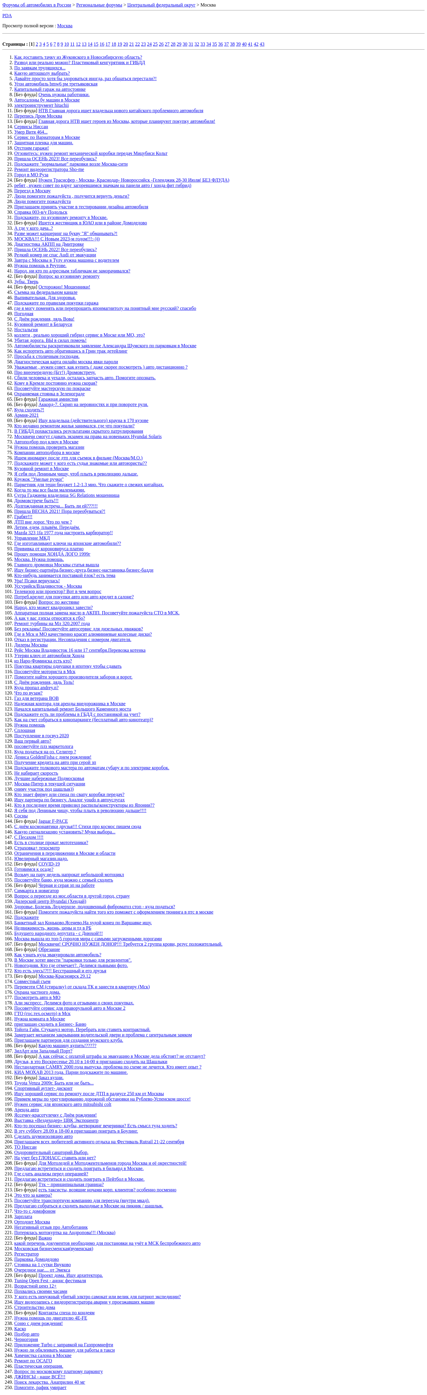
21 (131, 44)
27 (167, 44)
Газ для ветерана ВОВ (36, 698)
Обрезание (49, 949)
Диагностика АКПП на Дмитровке (49, 244)
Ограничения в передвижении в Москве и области (64, 853)
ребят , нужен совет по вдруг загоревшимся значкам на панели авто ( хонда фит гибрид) (102, 185)
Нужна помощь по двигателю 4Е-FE (50, 1318)
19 (119, 44)
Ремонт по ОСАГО (33, 1360)
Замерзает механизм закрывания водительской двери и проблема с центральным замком (103, 1034)
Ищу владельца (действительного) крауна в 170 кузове (94, 420)
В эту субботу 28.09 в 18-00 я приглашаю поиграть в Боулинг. (76, 1131)
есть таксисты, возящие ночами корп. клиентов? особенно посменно (107, 1189)
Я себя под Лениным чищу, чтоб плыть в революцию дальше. (76, 473)
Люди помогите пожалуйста (42, 201)
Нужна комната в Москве (39, 1018)
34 (208, 44)
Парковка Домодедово (36, 1259)
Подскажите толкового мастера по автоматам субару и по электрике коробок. (91, 767)
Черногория (26, 1339)
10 (66, 44)
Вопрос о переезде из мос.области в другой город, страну (72, 895)
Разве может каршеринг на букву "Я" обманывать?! (65, 233)
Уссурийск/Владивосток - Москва (48, 586)
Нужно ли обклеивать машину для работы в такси (64, 1350)
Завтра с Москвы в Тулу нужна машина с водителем (66, 260)
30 (185, 44)
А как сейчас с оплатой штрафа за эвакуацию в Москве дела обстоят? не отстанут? (122, 1056)
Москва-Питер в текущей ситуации (49, 783)
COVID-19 (49, 863)
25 (155, 44)
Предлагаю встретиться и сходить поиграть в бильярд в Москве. (79, 1168)
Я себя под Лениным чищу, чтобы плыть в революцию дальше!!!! (80, 810)
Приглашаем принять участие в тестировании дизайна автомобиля (81, 206)
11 (72, 44)
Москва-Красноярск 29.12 (65, 976)
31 (191, 44)
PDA (7, 15)
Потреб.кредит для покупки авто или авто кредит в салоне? (74, 596)
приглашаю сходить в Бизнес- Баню (50, 1024)
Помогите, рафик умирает (40, 1387)
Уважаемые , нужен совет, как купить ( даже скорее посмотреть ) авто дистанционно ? (101, 367)
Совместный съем (32, 981)
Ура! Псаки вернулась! (37, 580)
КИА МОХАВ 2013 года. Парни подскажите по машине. (71, 1072)
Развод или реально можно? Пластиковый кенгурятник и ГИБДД (79, 62)
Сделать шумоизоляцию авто (43, 1136)
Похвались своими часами (40, 1291)
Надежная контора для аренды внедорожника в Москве (69, 703)
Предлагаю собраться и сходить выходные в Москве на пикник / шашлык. (88, 1205)
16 (102, 44)
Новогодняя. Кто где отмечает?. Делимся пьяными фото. (71, 965)
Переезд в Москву (32, 190)
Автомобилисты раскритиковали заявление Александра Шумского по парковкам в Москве (105, 345)
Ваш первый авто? (32, 741)
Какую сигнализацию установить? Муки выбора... (64, 831)
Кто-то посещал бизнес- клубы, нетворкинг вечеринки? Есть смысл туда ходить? (95, 1125)
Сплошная (24, 730)
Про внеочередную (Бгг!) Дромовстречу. (55, 372)
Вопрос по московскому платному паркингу (58, 1371)
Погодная (23, 313)
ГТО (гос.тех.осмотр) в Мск (42, 1013)
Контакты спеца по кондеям (67, 1312)
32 (197, 44)
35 (214, 44)
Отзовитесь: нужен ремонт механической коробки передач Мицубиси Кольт (91, 153)
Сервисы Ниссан (31, 126)
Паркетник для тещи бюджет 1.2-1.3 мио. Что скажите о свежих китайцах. (89, 484)
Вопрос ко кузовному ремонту (69, 276)
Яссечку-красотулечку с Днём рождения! (55, 1114)
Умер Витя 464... (31, 131)
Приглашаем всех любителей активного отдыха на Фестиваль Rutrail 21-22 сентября (99, 1141)
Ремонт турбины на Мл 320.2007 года (52, 623)
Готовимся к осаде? (33, 869)
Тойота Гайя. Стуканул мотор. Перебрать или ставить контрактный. (82, 1029)
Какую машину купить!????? (67, 1045)
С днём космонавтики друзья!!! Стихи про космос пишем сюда (77, 826)
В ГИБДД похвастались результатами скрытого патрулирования (78, 431)
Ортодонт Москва (32, 1221)
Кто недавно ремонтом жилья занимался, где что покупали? (74, 425)
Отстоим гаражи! (31, 147)
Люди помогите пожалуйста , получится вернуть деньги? (71, 196)
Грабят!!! (23, 516)
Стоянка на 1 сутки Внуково (42, 1264)
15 (96, 44)
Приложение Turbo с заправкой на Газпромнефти (63, 1344)
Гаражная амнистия (58, 399)
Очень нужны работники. (64, 94)
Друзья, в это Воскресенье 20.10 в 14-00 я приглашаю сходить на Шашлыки (90, 1061)
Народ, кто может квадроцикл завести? (53, 607)
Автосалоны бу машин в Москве (47, 99)
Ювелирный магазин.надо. (41, 858)
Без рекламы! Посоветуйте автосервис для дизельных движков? (78, 628)
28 (173, 44)
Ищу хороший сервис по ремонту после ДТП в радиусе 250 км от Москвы (89, 1093)
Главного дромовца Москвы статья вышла (56, 564)
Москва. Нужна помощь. (39, 559)
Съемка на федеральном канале (45, 292)
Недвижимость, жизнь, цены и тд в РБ (52, 927)
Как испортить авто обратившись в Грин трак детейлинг (71, 350)
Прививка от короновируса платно (49, 548)
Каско (20, 1328)
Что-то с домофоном (34, 1211)
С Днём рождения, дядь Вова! (44, 318)
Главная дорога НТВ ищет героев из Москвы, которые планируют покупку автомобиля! (127, 121)
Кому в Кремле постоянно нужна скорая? (55, 383)
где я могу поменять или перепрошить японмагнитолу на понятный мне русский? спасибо (105, 308)
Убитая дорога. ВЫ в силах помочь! (50, 340)
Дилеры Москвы (31, 644)
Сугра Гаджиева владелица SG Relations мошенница (67, 495)
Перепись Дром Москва (38, 115)
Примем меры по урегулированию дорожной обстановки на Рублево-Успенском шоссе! (102, 1098)
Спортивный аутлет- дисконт (43, 1088)
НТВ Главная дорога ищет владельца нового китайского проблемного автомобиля (121, 110)
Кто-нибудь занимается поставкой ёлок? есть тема (64, 575)
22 (137, 44)
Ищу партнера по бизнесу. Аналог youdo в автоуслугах (69, 799)
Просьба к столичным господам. (46, 356)
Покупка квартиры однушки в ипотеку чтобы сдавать (68, 666)
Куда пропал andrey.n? (36, 687)
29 (179, 44)
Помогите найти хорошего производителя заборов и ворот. (73, 676)
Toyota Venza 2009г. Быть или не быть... (54, 1082)
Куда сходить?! (29, 409)
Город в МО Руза (31, 174)
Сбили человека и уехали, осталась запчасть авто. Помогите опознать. (85, 377)
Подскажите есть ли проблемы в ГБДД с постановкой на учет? (77, 714)
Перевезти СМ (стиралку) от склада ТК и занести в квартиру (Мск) (82, 986)
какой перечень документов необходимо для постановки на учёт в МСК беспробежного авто (107, 1243)
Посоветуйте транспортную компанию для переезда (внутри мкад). (82, 1200)
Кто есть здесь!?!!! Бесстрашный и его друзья (60, 970)
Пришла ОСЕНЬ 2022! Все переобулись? (55, 249)
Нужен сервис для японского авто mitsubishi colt (62, 1104)
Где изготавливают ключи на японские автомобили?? (67, 543)
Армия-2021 (26, 415)
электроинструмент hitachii (41, 105)
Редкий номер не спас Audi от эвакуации (55, 254)
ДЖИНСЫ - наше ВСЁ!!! (40, 1376)
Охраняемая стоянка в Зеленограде (49, 393)
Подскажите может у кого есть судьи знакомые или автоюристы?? (80, 463)
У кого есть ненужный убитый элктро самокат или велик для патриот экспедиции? (97, 1296)
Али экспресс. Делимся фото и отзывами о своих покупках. (74, 1002)
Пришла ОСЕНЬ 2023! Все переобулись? (55, 158)
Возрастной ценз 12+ (35, 1285)
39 (238, 44)
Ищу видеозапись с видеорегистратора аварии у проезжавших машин (84, 1301)
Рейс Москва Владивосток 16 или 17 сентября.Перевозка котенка (80, 650)
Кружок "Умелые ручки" (39, 479)
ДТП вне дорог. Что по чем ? (43, 521)
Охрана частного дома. (37, 992)
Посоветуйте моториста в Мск (44, 671)
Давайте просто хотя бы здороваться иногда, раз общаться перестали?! (85, 78)
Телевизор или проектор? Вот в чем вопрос (57, 591)
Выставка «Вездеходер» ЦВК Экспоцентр (56, 1120)
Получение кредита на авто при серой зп (55, 762)
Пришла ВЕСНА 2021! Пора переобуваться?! (59, 511)
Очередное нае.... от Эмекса (42, 1269)
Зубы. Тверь (26, 281)
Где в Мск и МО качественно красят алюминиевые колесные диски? (83, 634)
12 (78, 44)
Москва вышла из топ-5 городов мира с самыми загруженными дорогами (88, 938)
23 (143, 44)
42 (256, 44)
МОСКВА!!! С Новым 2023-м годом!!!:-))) (57, 238)
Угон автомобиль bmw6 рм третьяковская (56, 83)
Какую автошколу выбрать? (42, 73)
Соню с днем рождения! (38, 1323)
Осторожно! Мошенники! (64, 286)
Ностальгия (26, 329)
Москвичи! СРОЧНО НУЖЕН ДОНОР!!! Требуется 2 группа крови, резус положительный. (131, 944)
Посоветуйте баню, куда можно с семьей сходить (63, 879)
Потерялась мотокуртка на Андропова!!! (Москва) (64, 1232)
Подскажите (26, 917)
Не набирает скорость (36, 773)
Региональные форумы (99, 4)
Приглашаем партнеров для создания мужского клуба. (68, 1040)
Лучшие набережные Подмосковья (49, 778)
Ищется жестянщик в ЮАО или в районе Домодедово (93, 222)
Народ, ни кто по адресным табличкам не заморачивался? (72, 270)
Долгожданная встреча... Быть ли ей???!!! (56, 505)
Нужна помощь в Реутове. (40, 265)
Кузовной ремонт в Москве (41, 468)
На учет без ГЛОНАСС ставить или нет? (55, 1157)
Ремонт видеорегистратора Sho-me (49, 169)
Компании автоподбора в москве (47, 452)
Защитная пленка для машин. (43, 142)
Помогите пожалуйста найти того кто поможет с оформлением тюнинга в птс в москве (126, 911)
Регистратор (26, 1253)
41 (250, 44)
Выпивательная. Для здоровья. (45, 297)
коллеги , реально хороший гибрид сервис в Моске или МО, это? (79, 334)
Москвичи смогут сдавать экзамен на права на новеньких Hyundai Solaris (88, 436)
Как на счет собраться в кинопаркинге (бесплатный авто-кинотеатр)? (83, 719)
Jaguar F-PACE (53, 821)
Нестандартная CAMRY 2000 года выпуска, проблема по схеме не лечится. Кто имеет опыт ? (107, 1066)
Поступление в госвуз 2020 (41, 735)
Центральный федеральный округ (161, 4)
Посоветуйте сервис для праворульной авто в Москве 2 (69, 1008)
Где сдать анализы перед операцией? (51, 1173)
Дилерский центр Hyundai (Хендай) (50, 901)
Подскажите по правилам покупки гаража (56, 302)
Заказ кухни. (51, 1077)
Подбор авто (26, 1334)
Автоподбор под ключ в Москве (46, 441)
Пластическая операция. (38, 1366)
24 (149, 44)
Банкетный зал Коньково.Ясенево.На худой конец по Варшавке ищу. (83, 922)
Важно (45, 1237)
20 (125, 44)
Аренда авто (26, 1109)
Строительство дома (34, 1307)
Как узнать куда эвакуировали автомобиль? (57, 954)
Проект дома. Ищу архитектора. (71, 1275)
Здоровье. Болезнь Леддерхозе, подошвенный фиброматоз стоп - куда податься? (94, 906)
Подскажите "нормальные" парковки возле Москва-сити (71, 164)
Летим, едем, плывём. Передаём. (47, 527)
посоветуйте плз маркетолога (43, 746)
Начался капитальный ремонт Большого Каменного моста (72, 708)
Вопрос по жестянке (59, 602)
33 (202, 44)
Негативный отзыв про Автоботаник (51, 1227)
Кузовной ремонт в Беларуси (43, 324)
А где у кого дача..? (33, 228)
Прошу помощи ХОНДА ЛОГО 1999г (52, 554)
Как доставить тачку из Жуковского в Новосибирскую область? (78, 57)
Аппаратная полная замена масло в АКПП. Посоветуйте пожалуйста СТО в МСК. (97, 612)
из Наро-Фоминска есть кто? (43, 660)
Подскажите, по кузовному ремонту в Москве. (61, 217)
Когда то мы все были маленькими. (49, 489)
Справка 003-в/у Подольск (40, 212)
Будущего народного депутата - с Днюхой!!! (58, 933)
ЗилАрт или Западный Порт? (43, 1050)
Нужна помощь (29, 724)
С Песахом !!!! (29, 837)
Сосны (21, 815)
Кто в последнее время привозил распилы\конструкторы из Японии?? (84, 805)
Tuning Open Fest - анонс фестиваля (50, 1280)
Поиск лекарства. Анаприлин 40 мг (49, 1382)
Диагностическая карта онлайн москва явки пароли (66, 361)
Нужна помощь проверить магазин (49, 447)
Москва (65, 25)
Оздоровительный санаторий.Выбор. (51, 1152)
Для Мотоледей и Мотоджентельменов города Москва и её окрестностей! (113, 1163)
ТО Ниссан (25, 1147)
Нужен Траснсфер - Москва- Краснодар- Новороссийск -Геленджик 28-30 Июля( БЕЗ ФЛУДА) (134, 180)
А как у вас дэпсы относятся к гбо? (49, 618)
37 (226, 44)
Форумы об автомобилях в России (36, 4)
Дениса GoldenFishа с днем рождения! (52, 757)
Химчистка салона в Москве (42, 1355)
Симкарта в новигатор (36, 890)
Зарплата (23, 1216)
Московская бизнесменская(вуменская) (53, 1248)
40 (244, 44)
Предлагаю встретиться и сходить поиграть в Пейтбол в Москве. (79, 1179)
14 (90, 44)
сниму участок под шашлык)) (44, 789)
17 (108, 44)
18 (113, 44)
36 (220, 44)
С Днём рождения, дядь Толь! (44, 682)
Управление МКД (32, 537)
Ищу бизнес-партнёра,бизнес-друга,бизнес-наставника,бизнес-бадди (83, 570)
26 (161, 44)
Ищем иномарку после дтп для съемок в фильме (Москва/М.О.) (78, 457)
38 (232, 44)
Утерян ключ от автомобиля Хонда (49, 655)
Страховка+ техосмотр (37, 847)
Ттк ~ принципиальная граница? (71, 1184)
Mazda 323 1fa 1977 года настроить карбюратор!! (63, 532)
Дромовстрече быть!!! (36, 500)
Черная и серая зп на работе (67, 885)
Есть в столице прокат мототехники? (51, 842)
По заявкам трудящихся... (40, 67)
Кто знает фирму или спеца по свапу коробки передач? (69, 794)
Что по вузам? (28, 692)
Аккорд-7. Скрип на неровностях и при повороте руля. (93, 404)
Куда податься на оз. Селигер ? (45, 751)
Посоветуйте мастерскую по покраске (52, 388)
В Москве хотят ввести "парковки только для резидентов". (73, 960)
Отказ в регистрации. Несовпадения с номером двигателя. (72, 639)
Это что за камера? (33, 1195)
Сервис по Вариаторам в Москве (47, 137)
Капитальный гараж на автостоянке (50, 89)
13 (84, 44)
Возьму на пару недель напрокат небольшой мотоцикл (69, 874)
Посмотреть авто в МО (37, 997)
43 (262, 44)
